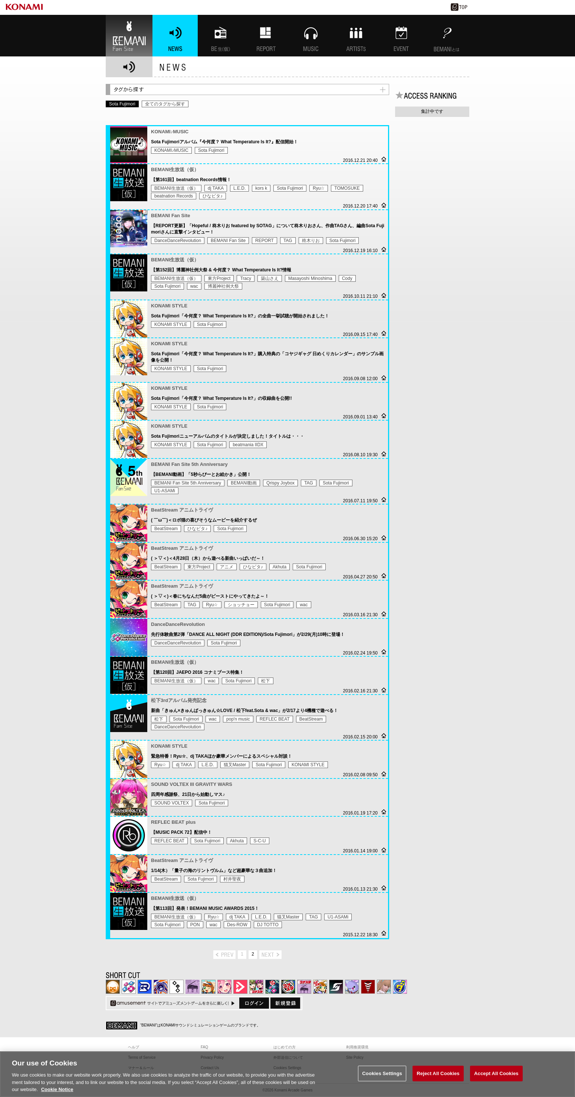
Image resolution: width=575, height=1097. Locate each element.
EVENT (401, 35)
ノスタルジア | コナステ (304, 987)
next (270, 954)
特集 (265, 35)
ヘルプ (133, 1047)
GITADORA (161, 987)
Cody (347, 278)
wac (194, 286)
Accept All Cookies (496, 1082)
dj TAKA (216, 188)
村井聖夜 (232, 879)
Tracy (245, 278)
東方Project (219, 278)
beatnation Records (173, 196)
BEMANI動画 (244, 483)
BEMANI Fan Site (129, 35)
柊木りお (311, 240)
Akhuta (279, 566)
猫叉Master (235, 764)
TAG (287, 240)
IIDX (113, 987)
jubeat (177, 987)
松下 (265, 680)
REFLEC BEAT (275, 719)
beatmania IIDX (248, 444)
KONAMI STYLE (170, 324)
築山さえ (270, 278)
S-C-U (259, 840)
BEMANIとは (446, 35)
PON (195, 924)
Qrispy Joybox (280, 483)
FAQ (204, 1047)
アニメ (226, 566)
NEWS (175, 35)
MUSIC (311, 35)
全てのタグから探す (165, 104)
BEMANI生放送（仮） (176, 188)
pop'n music (238, 719)
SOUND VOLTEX (171, 803)
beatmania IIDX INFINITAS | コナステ (256, 987)
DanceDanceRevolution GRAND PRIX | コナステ (272, 987)
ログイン (254, 1003)
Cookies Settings (382, 1082)
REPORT (264, 240)
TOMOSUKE (346, 188)
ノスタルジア (192, 987)
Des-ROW (237, 924)
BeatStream (166, 528)
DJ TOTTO (268, 924)
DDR (129, 987)
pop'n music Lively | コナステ (320, 987)
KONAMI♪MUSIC (171, 150)
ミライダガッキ (400, 987)
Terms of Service (141, 1057)
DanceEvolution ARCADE (384, 987)
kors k (261, 188)
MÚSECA (368, 987)
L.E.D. (239, 188)
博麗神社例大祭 (223, 286)
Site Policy (355, 1057)
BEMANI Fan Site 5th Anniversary (187, 483)
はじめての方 (284, 1047)
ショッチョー (241, 604)
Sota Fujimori (211, 150)
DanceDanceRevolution (177, 240)
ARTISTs (356, 35)
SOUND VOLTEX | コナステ (336, 987)
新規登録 (285, 1003)
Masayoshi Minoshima (310, 278)
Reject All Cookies (438, 1082)
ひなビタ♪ (213, 196)
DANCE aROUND (240, 987)
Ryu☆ (319, 188)
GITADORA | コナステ (288, 987)
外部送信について (288, 1057)
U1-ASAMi (164, 490)
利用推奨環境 (357, 1047)
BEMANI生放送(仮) (220, 35)
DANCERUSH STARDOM (145, 987)
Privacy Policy (212, 1057)
